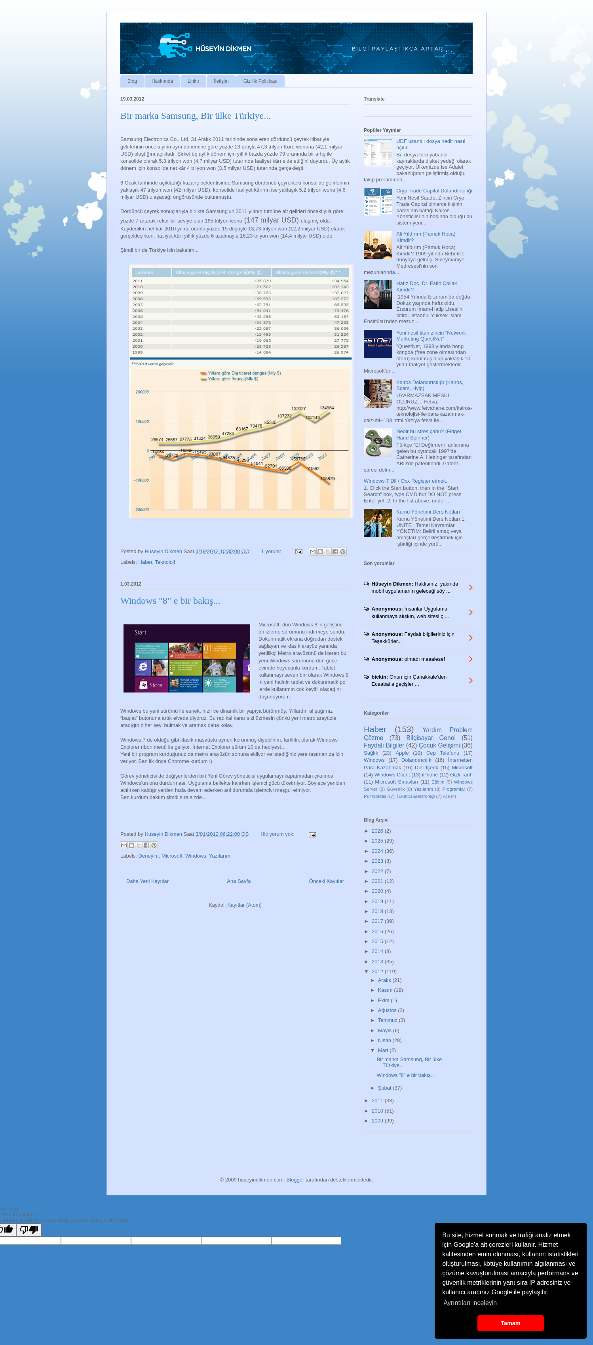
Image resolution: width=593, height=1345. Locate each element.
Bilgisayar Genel (431, 737)
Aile (446, 796)
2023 (378, 861)
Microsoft (172, 856)
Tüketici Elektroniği (415, 796)
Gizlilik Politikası (260, 81)
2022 (378, 871)
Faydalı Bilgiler (384, 745)
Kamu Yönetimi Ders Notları (428, 512)
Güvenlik (396, 788)
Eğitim (437, 781)
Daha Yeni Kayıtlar (147, 881)
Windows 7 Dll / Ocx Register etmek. (405, 481)
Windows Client (392, 775)
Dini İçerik (426, 767)
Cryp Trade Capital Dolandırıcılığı (434, 191)
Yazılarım (219, 856)
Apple (402, 753)
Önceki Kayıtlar (326, 881)
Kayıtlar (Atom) (244, 905)
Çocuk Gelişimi (439, 745)
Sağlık (371, 753)
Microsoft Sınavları (396, 782)
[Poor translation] (29, 1230)
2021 (378, 881)
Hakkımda (162, 81)
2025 (378, 841)
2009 (378, 1121)
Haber (145, 562)
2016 (378, 931)
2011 (378, 1100)
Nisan (385, 1040)
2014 (378, 951)
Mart (384, 1050)
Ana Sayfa (239, 881)
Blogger (295, 1180)
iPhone (430, 775)
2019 (378, 901)
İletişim (221, 81)
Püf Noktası (376, 796)
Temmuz (388, 1020)
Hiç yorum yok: (278, 834)
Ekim (384, 1000)
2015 (378, 941)
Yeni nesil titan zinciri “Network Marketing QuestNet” (431, 336)
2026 (378, 831)
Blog (132, 81)
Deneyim (149, 856)
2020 (378, 891)
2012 (378, 971)
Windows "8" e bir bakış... (170, 600)
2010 (378, 1111)
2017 (378, 921)
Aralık (385, 980)
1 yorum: (272, 551)
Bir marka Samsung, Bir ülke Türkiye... (195, 115)
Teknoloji (165, 562)
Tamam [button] (510, 1323)
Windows (195, 856)
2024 (378, 851)
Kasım (386, 990)
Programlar (453, 788)
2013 (378, 962)
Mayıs (385, 1030)
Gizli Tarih (461, 775)
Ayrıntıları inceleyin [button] (470, 1302)
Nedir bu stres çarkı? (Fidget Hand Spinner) (428, 434)
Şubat (385, 1088)
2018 (378, 911)
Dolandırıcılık (416, 760)
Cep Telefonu (442, 753)
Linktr (193, 81)
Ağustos (388, 1010)
